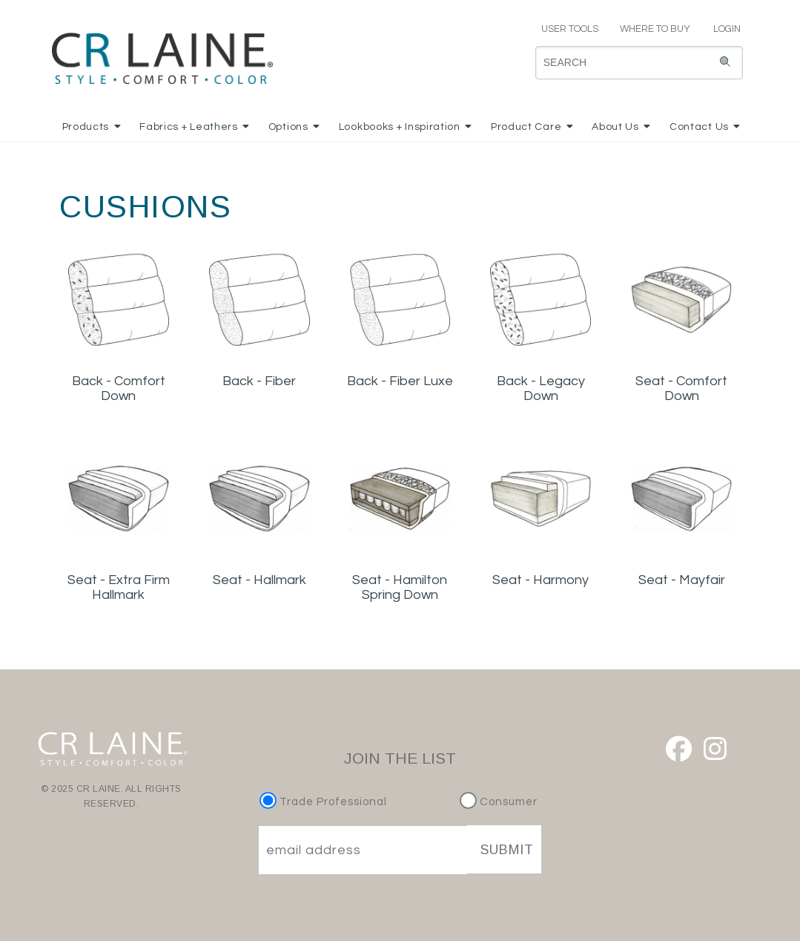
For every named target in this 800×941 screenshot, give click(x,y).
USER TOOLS (563, 29)
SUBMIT (507, 849)
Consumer (499, 801)
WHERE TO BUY (654, 29)
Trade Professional (325, 801)
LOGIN (721, 29)
